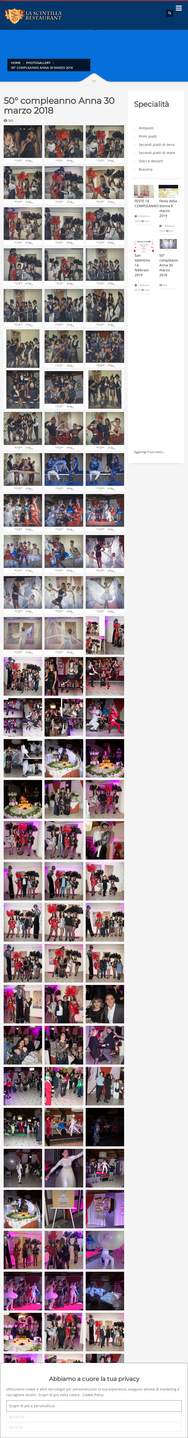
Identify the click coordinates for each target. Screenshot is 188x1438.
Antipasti (146, 128)
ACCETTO (16, 1417)
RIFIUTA (16, 1427)
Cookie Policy (93, 1394)
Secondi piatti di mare (157, 152)
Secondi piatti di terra (157, 144)
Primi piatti (148, 136)
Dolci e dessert (151, 161)
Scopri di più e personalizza (32, 1405)
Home (16, 62)
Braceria (146, 169)
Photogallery (38, 62)
